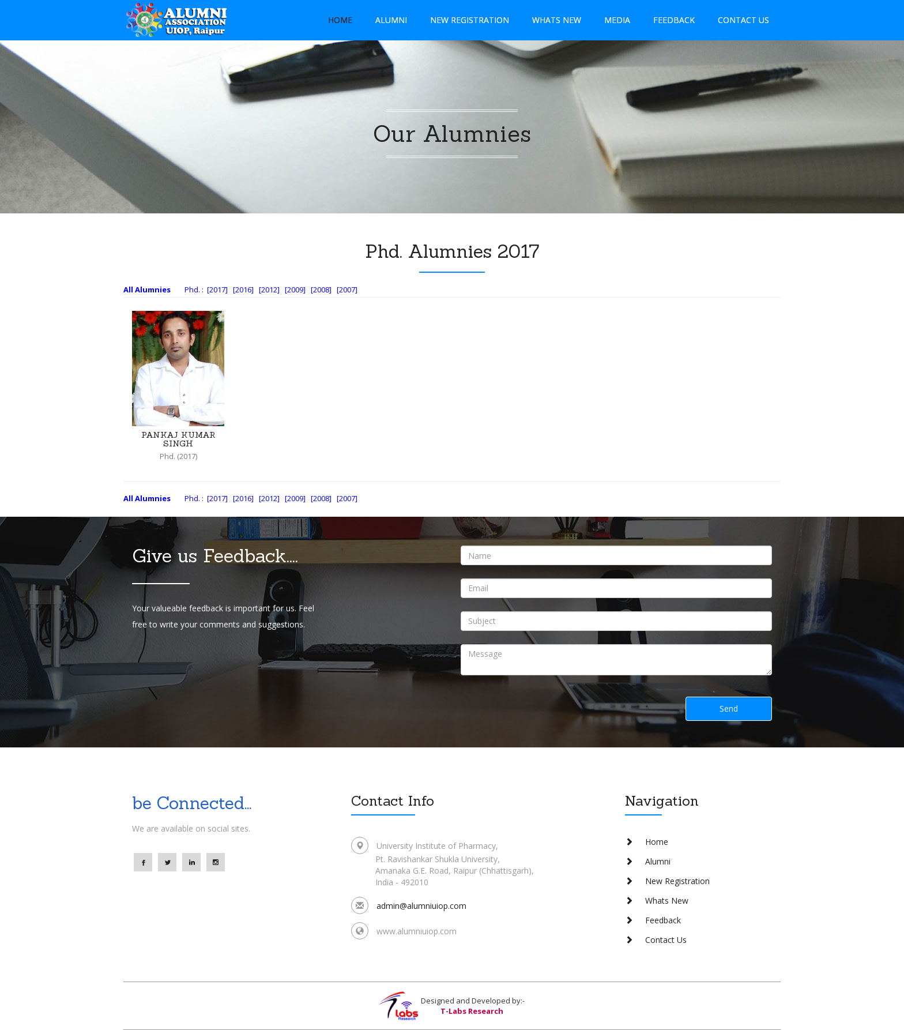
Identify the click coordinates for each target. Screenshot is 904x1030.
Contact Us (743, 19)
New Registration (469, 19)
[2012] (269, 289)
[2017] (217, 289)
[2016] (243, 289)
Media (617, 19)
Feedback (674, 19)
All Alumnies (147, 289)
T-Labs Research (471, 1011)
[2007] (347, 289)
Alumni (391, 19)
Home (340, 19)
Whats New (556, 19)
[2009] (295, 289)
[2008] (321, 289)
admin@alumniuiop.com (421, 905)
